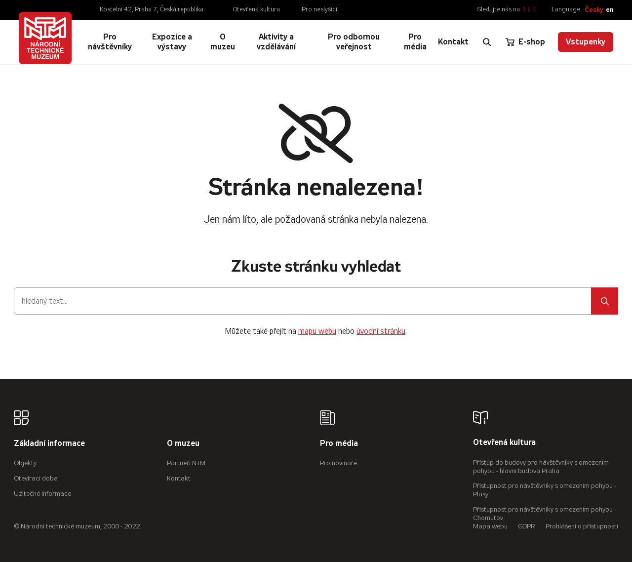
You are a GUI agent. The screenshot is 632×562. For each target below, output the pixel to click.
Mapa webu (490, 526)
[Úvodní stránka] (45, 38)
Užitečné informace (42, 493)
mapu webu (317, 331)
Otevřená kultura (256, 9)
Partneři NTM (186, 463)
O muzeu (183, 444)
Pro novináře (338, 463)
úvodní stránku (380, 331)
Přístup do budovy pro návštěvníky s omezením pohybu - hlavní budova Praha (541, 467)
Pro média (339, 444)
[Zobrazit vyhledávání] (487, 42)
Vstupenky (585, 41)
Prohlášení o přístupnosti (582, 526)
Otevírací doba (36, 478)
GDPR (526, 526)
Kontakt (179, 478)
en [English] (609, 9)
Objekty (25, 463)
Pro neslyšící (319, 9)
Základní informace (49, 444)
